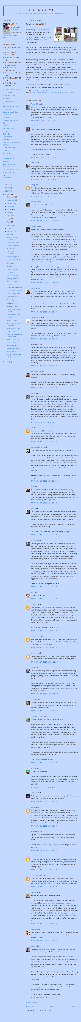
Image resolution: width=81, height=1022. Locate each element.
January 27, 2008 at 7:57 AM (44, 599)
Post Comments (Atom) (43, 1010)
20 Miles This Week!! (14, 260)
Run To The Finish (9, 159)
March (9, 225)
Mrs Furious (7, 153)
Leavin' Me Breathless (14, 287)
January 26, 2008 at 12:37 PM (44, 282)
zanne (33, 667)
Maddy (33, 508)
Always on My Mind (13, 294)
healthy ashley (36, 317)
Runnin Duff (7, 161)
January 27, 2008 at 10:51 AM (44, 694)
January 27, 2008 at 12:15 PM (44, 711)
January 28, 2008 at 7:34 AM (44, 850)
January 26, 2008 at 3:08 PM (44, 388)
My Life (33, 126)
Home (52, 1006)
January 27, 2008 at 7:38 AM (44, 587)
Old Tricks (10, 272)
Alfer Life (6, 98)
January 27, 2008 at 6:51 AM (44, 503)
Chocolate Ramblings (10, 120)
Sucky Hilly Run (12, 306)
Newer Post (30, 1006)
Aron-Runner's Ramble (11, 106)
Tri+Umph (34, 202)
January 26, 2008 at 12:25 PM (44, 220)
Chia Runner (7, 115)
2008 (7, 194)
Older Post (74, 1006)
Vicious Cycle (11, 300)
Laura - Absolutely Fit (10, 148)
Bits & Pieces (11, 248)
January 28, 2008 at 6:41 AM (44, 826)
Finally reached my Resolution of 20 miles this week (53, 92)
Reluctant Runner (37, 716)
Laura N (33, 892)
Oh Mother (10, 234)
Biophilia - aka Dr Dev (10, 112)
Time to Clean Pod (13, 297)
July (8, 213)
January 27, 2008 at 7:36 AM (44, 535)
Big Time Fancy (8, 109)
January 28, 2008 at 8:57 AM (44, 870)
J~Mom (33, 768)
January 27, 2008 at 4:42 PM (44, 787)
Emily (5, 126)
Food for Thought (13, 269)
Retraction (10, 263)
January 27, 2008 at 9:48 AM (44, 631)
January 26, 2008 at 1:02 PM (44, 312)
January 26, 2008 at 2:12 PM (44, 339)
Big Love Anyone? (13, 303)
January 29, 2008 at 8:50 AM (44, 997)
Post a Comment (31, 1003)
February (10, 228)
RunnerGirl (35, 104)
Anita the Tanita (12, 320)
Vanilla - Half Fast (9, 172)
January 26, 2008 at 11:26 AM (44, 120)
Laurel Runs (7, 150)
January (10, 231)
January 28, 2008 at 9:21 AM (44, 887)
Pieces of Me (40, 10)
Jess (32, 592)
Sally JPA (34, 793)
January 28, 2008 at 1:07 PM (44, 940)
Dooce (5, 123)
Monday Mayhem (13, 279)
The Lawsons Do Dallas (11, 170)
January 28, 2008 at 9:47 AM (44, 924)
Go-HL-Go (6, 134)
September (11, 206)
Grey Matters (7, 137)
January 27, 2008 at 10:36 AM (44, 662)
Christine (34, 699)
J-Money (6, 139)
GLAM (5, 131)
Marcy (33, 185)
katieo (33, 288)
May (8, 219)
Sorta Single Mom (9, 167)
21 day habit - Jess (9, 95)
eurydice (34, 929)
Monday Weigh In (13, 257)
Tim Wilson (35, 540)
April (9, 222)
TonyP (33, 393)
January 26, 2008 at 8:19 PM (44, 481)
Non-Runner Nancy (9, 156)
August (9, 209)
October (10, 203)
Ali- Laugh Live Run (9, 101)
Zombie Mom (7, 178)
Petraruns (34, 226)
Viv (32, 428)
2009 (7, 191)
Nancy (33, 163)
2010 (7, 188)
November (11, 200)
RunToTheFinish (36, 875)
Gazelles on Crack (9, 128)
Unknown (34, 604)
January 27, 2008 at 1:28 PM (44, 763)
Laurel (33, 946)
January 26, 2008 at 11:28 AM (44, 157)
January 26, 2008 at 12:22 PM (44, 196)
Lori (32, 856)
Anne (33, 486)
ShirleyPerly (35, 636)
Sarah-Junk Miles (9, 164)
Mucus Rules (11, 351)
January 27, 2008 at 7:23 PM (44, 801)
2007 (7, 362)
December (11, 197)
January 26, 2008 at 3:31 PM (44, 422)
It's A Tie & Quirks (13, 275)
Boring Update (12, 345)
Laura (33, 807)
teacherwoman (36, 371)
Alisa (4, 104)
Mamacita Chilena (37, 447)
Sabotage (10, 266)
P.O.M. (15, 23)
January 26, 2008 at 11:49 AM (44, 179)
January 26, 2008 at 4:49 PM (44, 442)
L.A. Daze (6, 145)
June (9, 216)
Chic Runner (7, 117)
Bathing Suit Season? (14, 290)
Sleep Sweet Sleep (13, 348)
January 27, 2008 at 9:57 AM (44, 647)
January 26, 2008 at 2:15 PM (44, 366)
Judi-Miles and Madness (11, 142)
